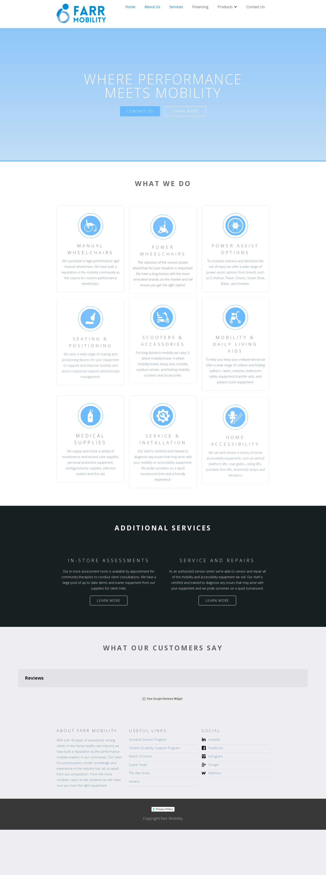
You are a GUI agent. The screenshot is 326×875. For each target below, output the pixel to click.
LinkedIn (214, 739)
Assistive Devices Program (148, 739)
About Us (152, 6)
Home (130, 6)
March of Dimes (140, 756)
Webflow (214, 773)
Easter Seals (138, 764)
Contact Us (255, 6)
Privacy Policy (164, 809)
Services (176, 6)
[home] (81, 14)
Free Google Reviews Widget (162, 699)
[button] (227, 7)
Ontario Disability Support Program (154, 748)
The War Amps (139, 773)
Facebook (215, 748)
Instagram (215, 756)
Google (213, 764)
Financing (200, 6)
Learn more (185, 111)
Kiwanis (134, 781)
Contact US (140, 111)
